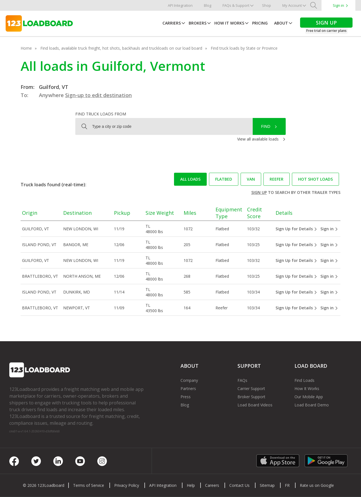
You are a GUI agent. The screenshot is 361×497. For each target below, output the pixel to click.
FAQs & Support (236, 5)
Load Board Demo (311, 405)
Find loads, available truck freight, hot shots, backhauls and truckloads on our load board (121, 48)
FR (287, 485)
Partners (188, 388)
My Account (292, 5)
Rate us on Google (317, 485)
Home (26, 48)
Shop (266, 5)
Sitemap (267, 485)
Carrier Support (251, 388)
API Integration (180, 5)
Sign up (259, 192)
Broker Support (251, 396)
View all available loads (258, 139)
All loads (190, 179)
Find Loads (304, 380)
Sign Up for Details (296, 228)
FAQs (242, 380)
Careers (212, 485)
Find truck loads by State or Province (244, 48)
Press (185, 396)
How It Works (229, 23)
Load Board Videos (254, 405)
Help (191, 485)
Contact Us (239, 485)
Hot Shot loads (315, 179)
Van (251, 179)
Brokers (197, 23)
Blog (207, 5)
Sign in (338, 5)
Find (265, 126)
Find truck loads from (100, 114)
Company (189, 380)
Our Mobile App (308, 396)
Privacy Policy (126, 485)
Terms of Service (88, 485)
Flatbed (223, 179)
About (281, 23)
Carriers (171, 23)
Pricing (260, 23)
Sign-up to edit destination (98, 95)
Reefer (276, 179)
